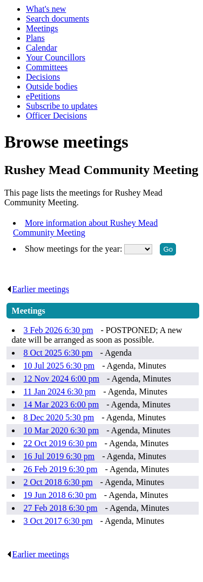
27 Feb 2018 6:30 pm (61, 507)
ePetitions (43, 96)
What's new (46, 8)
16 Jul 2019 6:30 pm (59, 456)
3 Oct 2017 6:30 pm (58, 520)
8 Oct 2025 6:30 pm (58, 352)
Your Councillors (55, 57)
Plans (35, 38)
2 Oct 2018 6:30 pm (58, 482)
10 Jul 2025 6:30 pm (59, 365)
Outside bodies (52, 86)
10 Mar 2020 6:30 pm (61, 430)
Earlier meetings (37, 289)
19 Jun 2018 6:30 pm (60, 495)
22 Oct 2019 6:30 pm (60, 443)
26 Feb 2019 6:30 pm (61, 469)
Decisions (43, 76)
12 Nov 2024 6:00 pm (61, 378)
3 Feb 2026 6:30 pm (58, 330)
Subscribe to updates (61, 105)
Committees (46, 67)
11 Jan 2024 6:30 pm (60, 391)
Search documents (57, 18)
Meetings (42, 28)
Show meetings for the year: (74, 248)
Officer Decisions (56, 115)
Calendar (41, 47)
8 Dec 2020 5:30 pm (59, 417)
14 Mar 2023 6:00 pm (61, 404)
